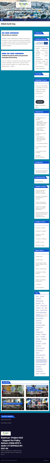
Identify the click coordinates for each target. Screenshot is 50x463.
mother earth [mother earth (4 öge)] (38, 341)
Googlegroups (46, 460)
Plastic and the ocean (41, 268)
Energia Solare (39, 259)
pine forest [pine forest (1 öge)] (38, 343)
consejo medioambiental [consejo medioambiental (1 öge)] (41, 312)
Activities (12, 53)
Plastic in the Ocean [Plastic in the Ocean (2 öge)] (40, 348)
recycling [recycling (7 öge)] (38, 357)
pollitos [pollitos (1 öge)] (37, 352)
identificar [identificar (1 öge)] (38, 334)
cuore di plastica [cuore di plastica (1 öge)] (39, 318)
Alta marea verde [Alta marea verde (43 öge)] (39, 301)
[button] (48, 19)
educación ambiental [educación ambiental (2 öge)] (40, 325)
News (8, 53)
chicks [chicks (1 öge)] (37, 310)
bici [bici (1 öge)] (42, 307)
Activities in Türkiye (40, 227)
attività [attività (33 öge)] (37, 305)
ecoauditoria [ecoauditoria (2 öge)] (38, 320)
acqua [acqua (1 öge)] (37, 296)
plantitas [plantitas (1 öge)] (44, 343)
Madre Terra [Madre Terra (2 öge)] (43, 339)
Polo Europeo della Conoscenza (10, 460)
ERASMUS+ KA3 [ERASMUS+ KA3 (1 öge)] (39, 327)
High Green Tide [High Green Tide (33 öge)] (39, 332)
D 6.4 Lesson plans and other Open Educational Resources (11, 403)
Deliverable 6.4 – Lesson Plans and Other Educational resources (11, 406)
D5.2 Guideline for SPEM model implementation (40, 129)
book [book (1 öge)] (46, 307)
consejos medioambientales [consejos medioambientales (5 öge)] (40, 315)
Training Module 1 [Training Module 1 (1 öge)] (39, 371)
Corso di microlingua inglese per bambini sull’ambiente (41, 208)
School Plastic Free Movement (33, 389)
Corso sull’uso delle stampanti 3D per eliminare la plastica (40, 192)
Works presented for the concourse (12, 392)
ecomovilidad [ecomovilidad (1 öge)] (39, 322)
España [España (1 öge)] (37, 329)
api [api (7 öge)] (42, 303)
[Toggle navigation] (25, 20)
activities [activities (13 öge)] (42, 296)
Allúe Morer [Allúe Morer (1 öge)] (38, 298)
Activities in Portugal (41, 231)
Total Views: (4, 419)
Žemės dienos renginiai (9, 35)
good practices (39, 181)
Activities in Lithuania (19, 53)
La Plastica (38, 284)
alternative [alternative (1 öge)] (38, 303)
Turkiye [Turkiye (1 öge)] (37, 373)
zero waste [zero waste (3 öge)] (42, 373)
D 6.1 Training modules (41, 143)
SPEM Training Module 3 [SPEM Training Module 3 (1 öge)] (41, 364)
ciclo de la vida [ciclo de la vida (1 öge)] (43, 310)
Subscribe (40, 102)
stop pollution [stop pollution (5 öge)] (39, 369)
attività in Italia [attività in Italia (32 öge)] (43, 305)
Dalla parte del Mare (40, 276)
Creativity (4, 53)
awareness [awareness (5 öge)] (38, 307)
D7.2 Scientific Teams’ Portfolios (35, 406)
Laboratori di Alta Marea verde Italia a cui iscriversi (41, 198)
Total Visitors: (4, 423)
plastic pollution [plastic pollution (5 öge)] (39, 350)
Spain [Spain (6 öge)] (42, 357)
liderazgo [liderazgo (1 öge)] (38, 339)
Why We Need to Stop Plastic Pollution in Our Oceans (41, 264)
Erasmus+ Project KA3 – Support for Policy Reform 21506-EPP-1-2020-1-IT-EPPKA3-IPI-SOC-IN (12, 443)
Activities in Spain (40, 245)
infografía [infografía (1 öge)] (44, 334)
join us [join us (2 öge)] (37, 336)
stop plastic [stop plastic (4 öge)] (38, 366)
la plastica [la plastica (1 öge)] (43, 336)
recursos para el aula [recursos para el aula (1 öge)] (40, 355)
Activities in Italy (40, 242)
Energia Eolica (39, 256)
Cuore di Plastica (40, 287)
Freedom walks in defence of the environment (36, 392)
